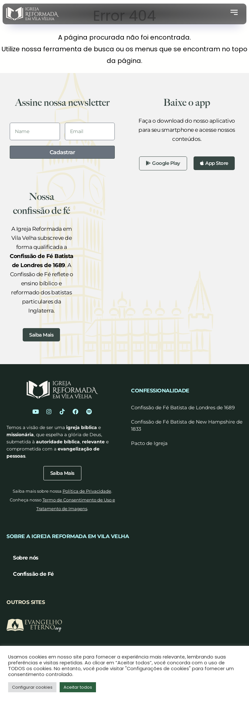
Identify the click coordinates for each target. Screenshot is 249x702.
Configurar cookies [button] (32, 687)
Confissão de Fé (33, 577)
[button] (234, 13)
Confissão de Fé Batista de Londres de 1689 (183, 409)
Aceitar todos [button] (78, 687)
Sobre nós (26, 561)
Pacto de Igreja (149, 445)
